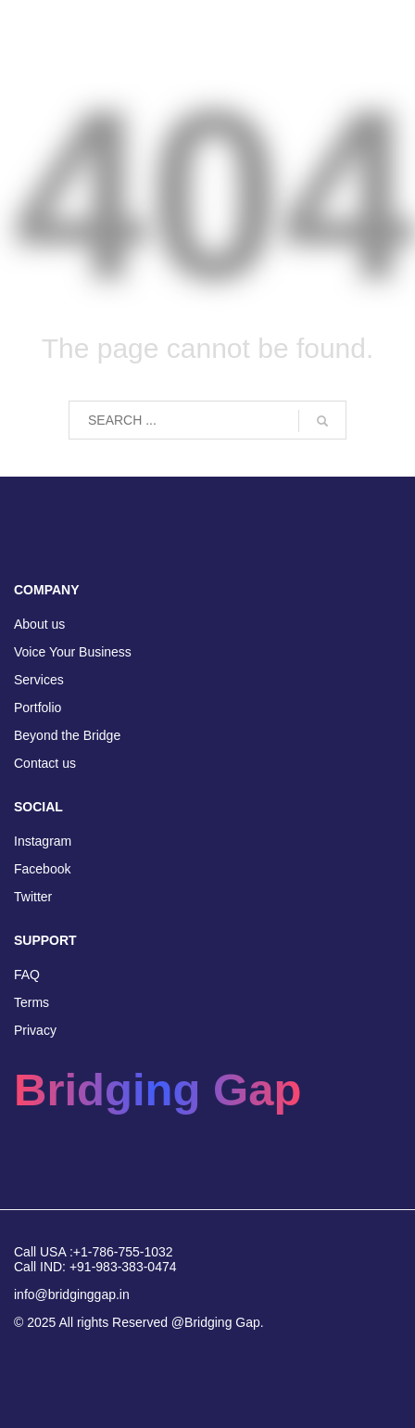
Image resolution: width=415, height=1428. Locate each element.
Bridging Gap (157, 1090)
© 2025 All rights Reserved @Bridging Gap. (139, 1322)
